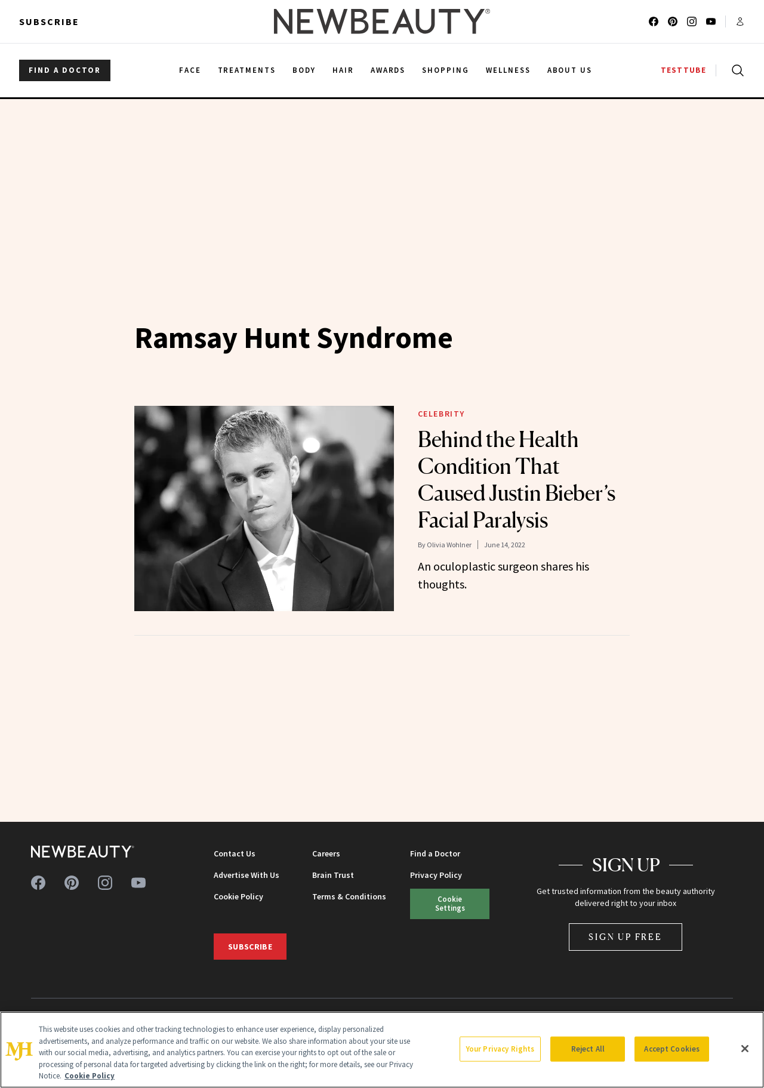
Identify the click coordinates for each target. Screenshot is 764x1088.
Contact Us (234, 853)
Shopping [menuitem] (445, 70)
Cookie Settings (450, 903)
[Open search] (735, 70)
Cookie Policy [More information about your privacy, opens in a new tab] (89, 1076)
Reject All (588, 1049)
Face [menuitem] (190, 70)
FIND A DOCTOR (65, 70)
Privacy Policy (436, 875)
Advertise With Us (246, 875)
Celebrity (441, 413)
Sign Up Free (626, 937)
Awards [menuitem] (388, 70)
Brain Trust (333, 875)
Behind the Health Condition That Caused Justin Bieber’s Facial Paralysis (516, 479)
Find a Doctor (435, 853)
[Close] (745, 1048)
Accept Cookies (672, 1049)
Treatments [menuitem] (247, 70)
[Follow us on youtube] (711, 21)
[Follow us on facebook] (653, 21)
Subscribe (49, 21)
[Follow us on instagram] (692, 21)
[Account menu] (740, 21)
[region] (382, 1050)
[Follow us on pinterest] (672, 21)
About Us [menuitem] (570, 70)
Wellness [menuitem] (508, 70)
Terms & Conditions (349, 896)
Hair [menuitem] (343, 70)
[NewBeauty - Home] (382, 21)
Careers (326, 853)
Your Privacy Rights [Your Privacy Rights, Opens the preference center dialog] (500, 1049)
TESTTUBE (683, 70)
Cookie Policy (238, 896)
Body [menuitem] (304, 70)
